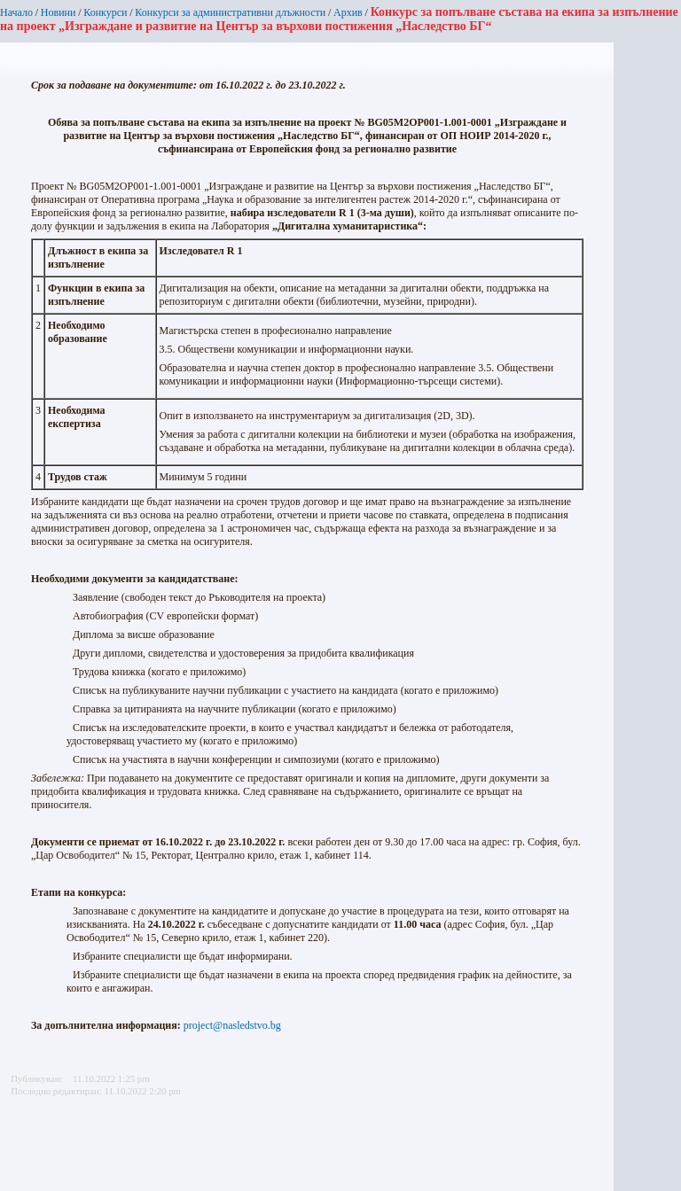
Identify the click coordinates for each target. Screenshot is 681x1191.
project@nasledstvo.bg (232, 1025)
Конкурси (105, 12)
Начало (16, 12)
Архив (348, 12)
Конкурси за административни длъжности (230, 12)
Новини (58, 12)
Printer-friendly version (20, 1139)
